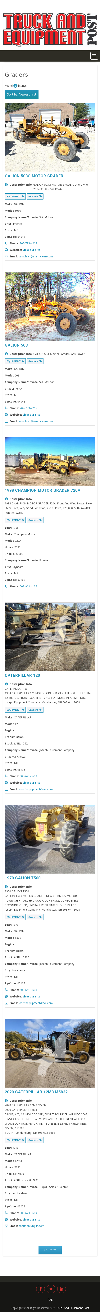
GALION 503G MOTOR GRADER (34, 176)
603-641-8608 (28, 776)
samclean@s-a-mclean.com (36, 256)
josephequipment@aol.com (36, 789)
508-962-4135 (28, 586)
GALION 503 (16, 345)
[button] (94, 56)
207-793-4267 (28, 243)
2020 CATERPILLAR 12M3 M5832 (36, 1092)
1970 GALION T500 (23, 878)
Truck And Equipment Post (72, 1308)
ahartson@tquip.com (31, 1226)
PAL (50, 1299)
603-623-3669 (28, 1213)
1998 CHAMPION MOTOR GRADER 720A (42, 490)
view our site (31, 250)
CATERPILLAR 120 (22, 675)
